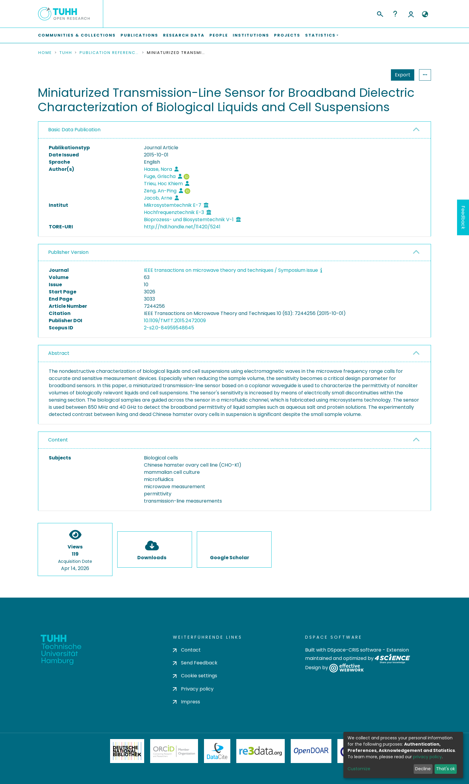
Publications (139, 35)
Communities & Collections (77, 35)
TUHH (66, 52)
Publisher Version (68, 252)
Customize (359, 769)
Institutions (251, 35)
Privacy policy (193, 688)
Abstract (58, 353)
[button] (425, 14)
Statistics (401, 74)
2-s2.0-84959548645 (169, 327)
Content (58, 439)
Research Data (184, 35)
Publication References (109, 52)
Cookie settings (195, 675)
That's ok (445, 769)
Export (373, 74)
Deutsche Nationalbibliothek (127, 751)
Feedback (463, 217)
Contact (187, 649)
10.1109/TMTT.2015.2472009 (175, 320)
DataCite (217, 751)
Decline (423, 769)
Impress (186, 701)
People (218, 35)
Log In (411, 14)
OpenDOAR (311, 751)
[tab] (234, 130)
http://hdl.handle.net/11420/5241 (182, 226)
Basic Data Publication (74, 129)
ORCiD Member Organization (174, 751)
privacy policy (427, 757)
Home (45, 52)
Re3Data (260, 751)
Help (395, 14)
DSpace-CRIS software (354, 649)
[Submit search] (379, 13)
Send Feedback (195, 662)
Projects (287, 35)
